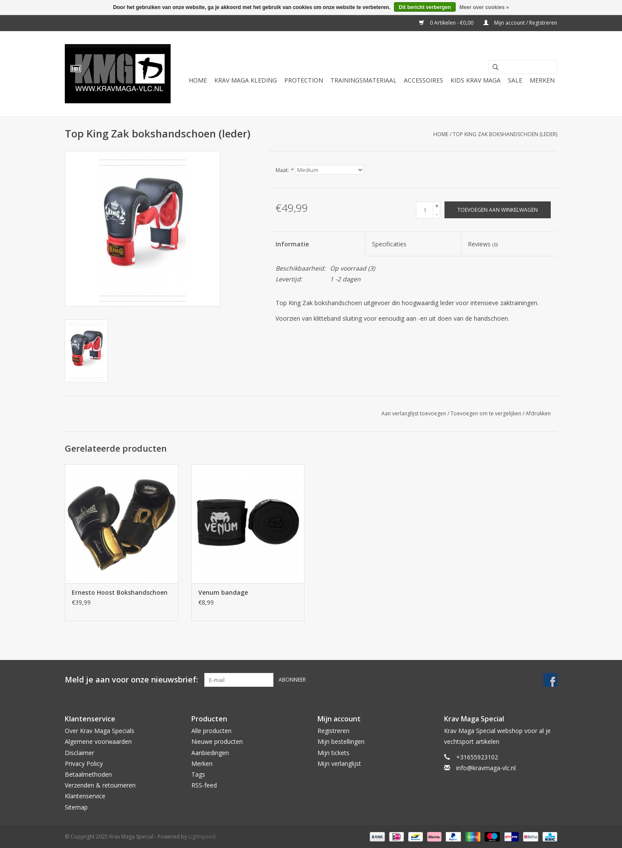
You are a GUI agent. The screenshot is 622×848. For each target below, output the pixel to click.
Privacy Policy (84, 763)
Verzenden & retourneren (100, 785)
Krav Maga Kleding (245, 80)
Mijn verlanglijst (339, 763)
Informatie (292, 244)
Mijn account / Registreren (520, 22)
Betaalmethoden (88, 774)
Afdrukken (538, 413)
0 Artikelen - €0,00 (447, 22)
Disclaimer (79, 753)
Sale (515, 80)
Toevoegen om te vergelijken (487, 413)
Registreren (333, 731)
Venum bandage (223, 592)
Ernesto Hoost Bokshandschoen (120, 592)
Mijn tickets (333, 753)
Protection (303, 80)
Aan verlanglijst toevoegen (413, 413)
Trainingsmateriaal (363, 80)
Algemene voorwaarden (98, 741)
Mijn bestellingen (341, 741)
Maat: (284, 170)
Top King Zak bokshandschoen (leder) (505, 134)
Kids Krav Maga (476, 80)
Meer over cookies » (484, 7)
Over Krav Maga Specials (99, 731)
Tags (198, 774)
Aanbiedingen (210, 753)
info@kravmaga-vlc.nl (486, 768)
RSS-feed (204, 785)
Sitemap (76, 807)
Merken (542, 80)
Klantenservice (85, 796)
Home (198, 80)
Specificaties (389, 244)
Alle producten (211, 731)
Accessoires (423, 80)
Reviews (483, 244)
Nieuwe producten (217, 741)
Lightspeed (202, 836)
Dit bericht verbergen (425, 7)
